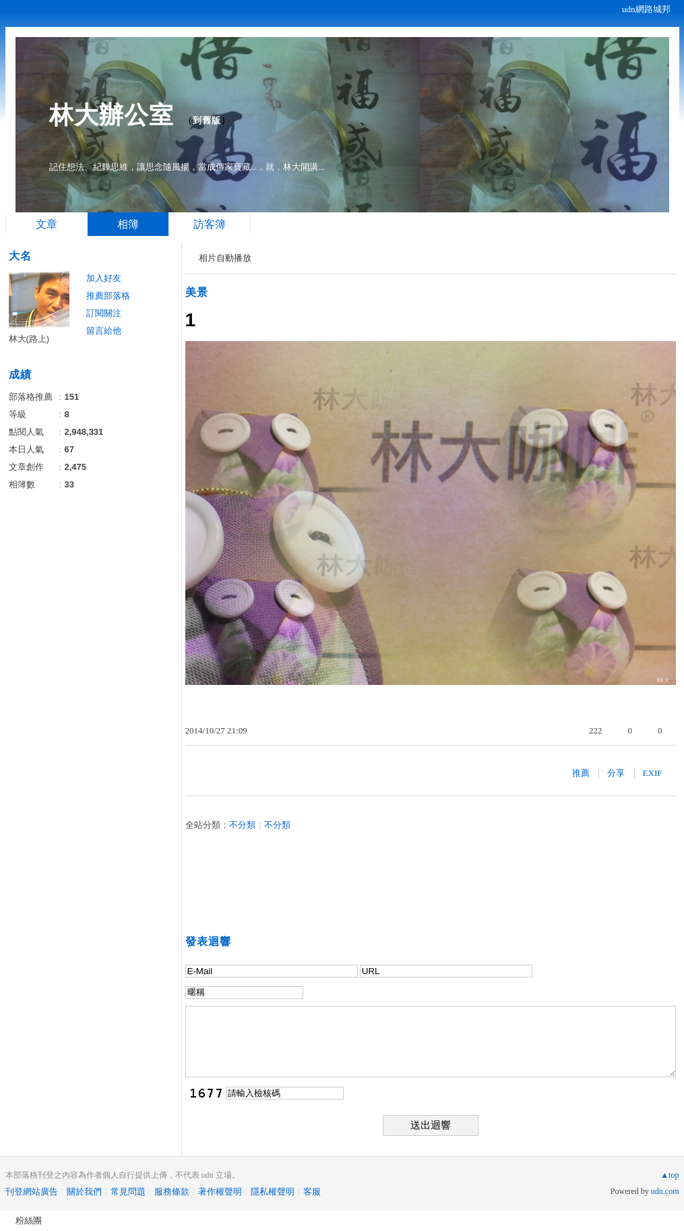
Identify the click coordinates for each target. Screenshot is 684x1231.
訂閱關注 (103, 313)
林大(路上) (29, 339)
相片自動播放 (225, 258)
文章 (46, 224)
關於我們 (84, 1192)
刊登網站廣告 (31, 1192)
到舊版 (207, 120)
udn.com (665, 1191)
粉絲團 (28, 1220)
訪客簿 (209, 224)
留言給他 (103, 331)
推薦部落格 (108, 296)
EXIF (652, 773)
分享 (616, 773)
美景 (196, 292)
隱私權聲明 (272, 1192)
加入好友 (103, 278)
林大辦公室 (111, 115)
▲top (669, 1175)
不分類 (242, 825)
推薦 (581, 773)
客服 (312, 1192)
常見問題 (128, 1192)
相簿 (128, 224)
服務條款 (171, 1192)
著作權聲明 (220, 1192)
